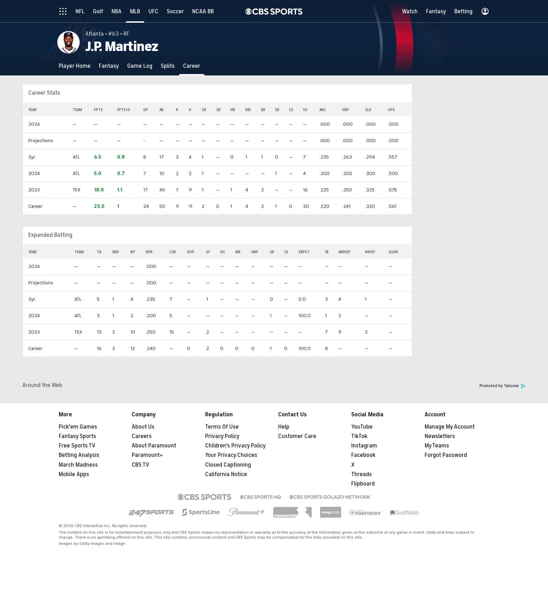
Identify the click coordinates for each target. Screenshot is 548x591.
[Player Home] (75, 65)
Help (283, 426)
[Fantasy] (109, 65)
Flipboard (363, 483)
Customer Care (297, 436)
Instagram (364, 445)
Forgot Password (446, 455)
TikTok (359, 436)
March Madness (78, 464)
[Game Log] (140, 65)
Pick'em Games (78, 426)
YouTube (362, 426)
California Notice (226, 474)
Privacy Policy (222, 436)
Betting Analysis (79, 455)
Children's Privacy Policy (235, 445)
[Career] (191, 65)
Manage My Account (450, 426)
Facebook (363, 455)
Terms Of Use (222, 426)
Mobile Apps (74, 474)
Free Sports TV (77, 445)
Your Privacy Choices (231, 455)
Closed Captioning (228, 464)
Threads (361, 474)
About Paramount (154, 445)
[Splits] (168, 65)
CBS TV (140, 464)
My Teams (437, 445)
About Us (143, 426)
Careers (142, 436)
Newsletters (440, 436)
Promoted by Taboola (503, 386)
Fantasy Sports (77, 436)
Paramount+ (147, 455)
